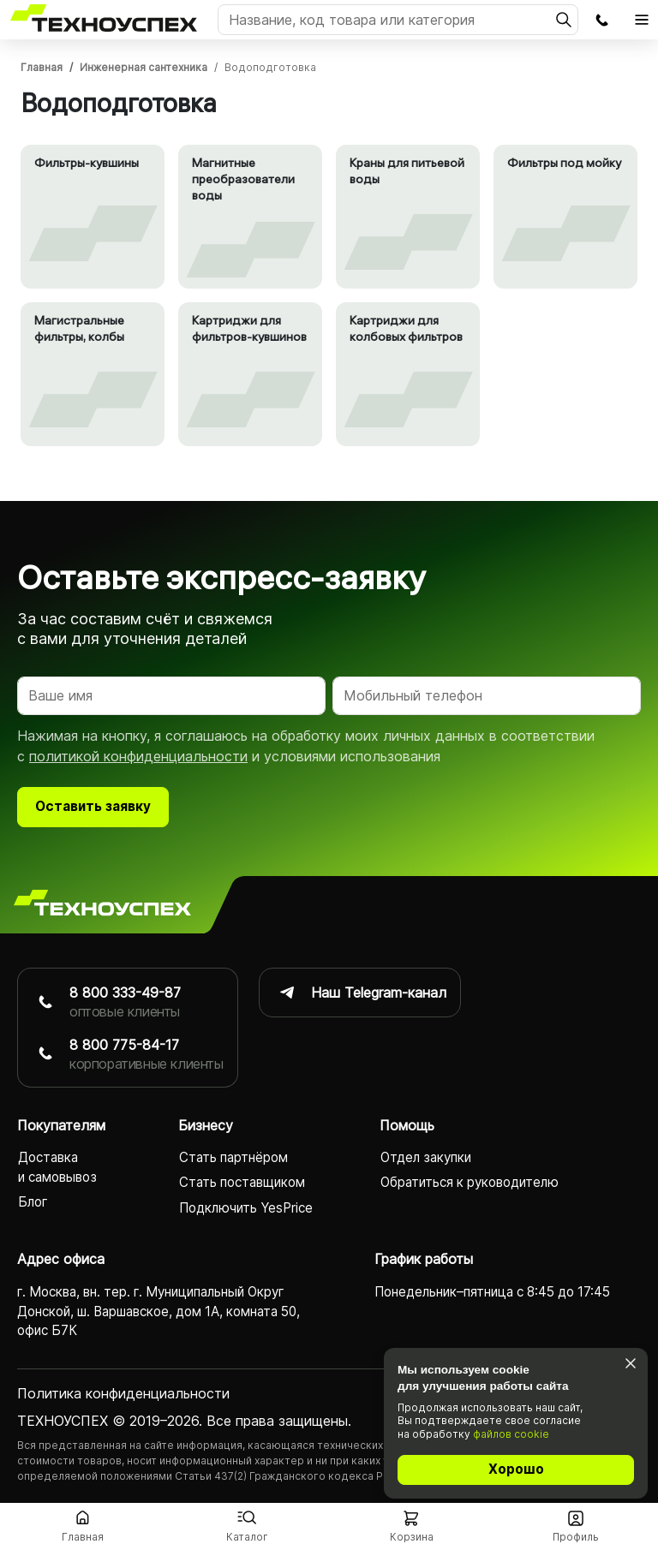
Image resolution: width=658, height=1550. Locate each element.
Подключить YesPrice (246, 1209)
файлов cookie (511, 1434)
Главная (42, 67)
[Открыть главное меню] (641, 19)
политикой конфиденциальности (138, 757)
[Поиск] (398, 19)
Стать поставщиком (242, 1183)
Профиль (576, 1536)
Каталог (247, 1536)
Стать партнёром (233, 1158)
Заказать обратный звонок (601, 19)
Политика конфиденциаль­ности (123, 1394)
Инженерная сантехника (143, 67)
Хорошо (516, 1469)
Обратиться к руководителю (469, 1183)
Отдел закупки (425, 1158)
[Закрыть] (630, 1364)
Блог (33, 1203)
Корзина (412, 1536)
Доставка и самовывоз (57, 1168)
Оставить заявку (93, 807)
